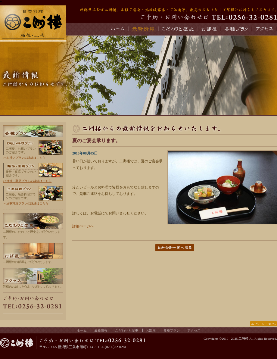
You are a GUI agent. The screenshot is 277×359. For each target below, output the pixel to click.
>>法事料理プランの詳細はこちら (25, 203)
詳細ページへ (83, 226)
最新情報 (143, 29)
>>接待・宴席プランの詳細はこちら (27, 181)
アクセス (264, 29)
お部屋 (208, 29)
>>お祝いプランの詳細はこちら (24, 157)
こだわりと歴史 (177, 29)
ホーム (117, 29)
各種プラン (235, 29)
